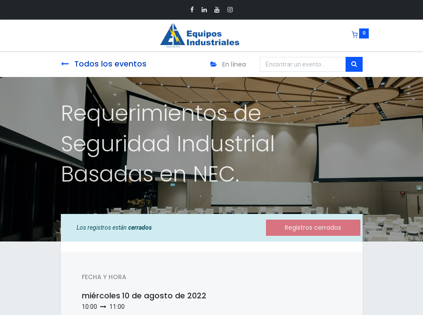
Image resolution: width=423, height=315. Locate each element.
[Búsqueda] (354, 64)
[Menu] (54, 35)
